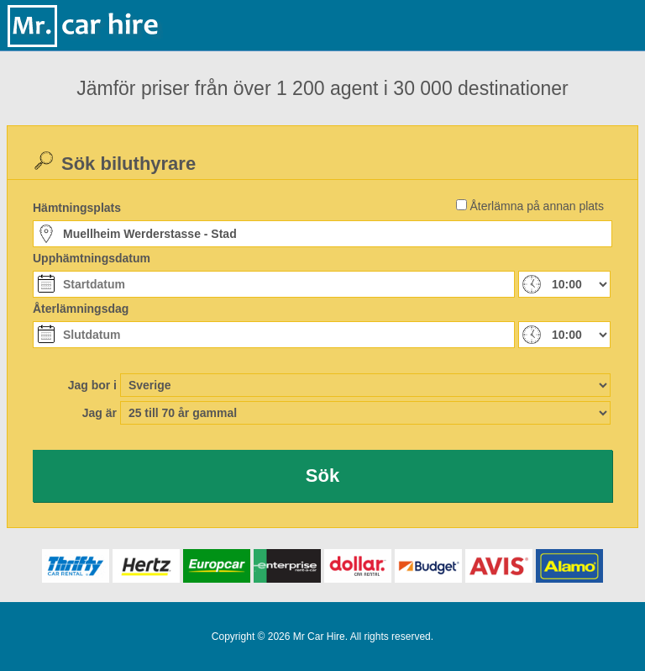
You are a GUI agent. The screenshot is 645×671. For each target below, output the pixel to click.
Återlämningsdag (80, 308)
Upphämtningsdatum (91, 258)
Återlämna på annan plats (536, 206)
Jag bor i (92, 385)
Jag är (99, 413)
